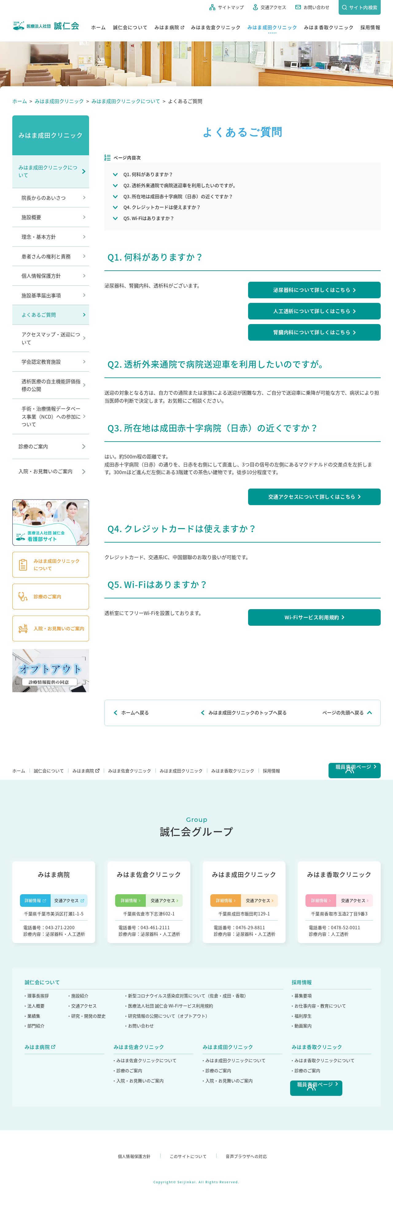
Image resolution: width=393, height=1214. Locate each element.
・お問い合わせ (141, 1068)
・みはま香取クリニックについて (323, 1103)
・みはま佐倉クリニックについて (145, 1103)
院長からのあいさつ (43, 197)
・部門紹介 (34, 1068)
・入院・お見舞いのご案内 (138, 1123)
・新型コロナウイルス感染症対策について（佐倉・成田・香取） (190, 1038)
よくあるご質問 (38, 314)
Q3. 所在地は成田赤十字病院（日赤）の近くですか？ (178, 196)
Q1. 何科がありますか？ (148, 174)
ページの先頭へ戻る (343, 712)
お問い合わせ (311, 7)
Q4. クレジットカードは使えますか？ (162, 207)
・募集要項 (301, 1038)
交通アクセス (268, 7)
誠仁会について (130, 27)
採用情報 (370, 27)
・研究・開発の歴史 (88, 1058)
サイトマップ (225, 7)
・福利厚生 (301, 1058)
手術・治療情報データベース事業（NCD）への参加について (51, 416)
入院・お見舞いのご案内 (45, 471)
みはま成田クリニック (272, 27)
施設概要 (31, 217)
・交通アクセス (83, 1048)
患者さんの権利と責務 (46, 256)
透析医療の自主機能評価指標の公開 (50, 385)
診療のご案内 (33, 446)
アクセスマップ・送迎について (50, 338)
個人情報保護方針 (41, 275)
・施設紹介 (79, 1038)
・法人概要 (34, 1048)
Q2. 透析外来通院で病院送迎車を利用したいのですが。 (180, 185)
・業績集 (32, 1058)
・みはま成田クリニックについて (234, 1103)
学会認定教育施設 (41, 361)
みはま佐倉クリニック (216, 27)
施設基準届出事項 (41, 295)
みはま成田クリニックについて (47, 171)
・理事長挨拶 (36, 1038)
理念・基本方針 (38, 236)
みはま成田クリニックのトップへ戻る (247, 712)
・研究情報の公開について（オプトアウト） (170, 1058)
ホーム (98, 27)
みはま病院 (166, 27)
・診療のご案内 (127, 1113)
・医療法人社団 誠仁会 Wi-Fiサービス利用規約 (172, 1048)
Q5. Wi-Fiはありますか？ (148, 218)
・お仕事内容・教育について (319, 1048)
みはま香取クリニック (329, 27)
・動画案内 (301, 1068)
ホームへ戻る (135, 712)
